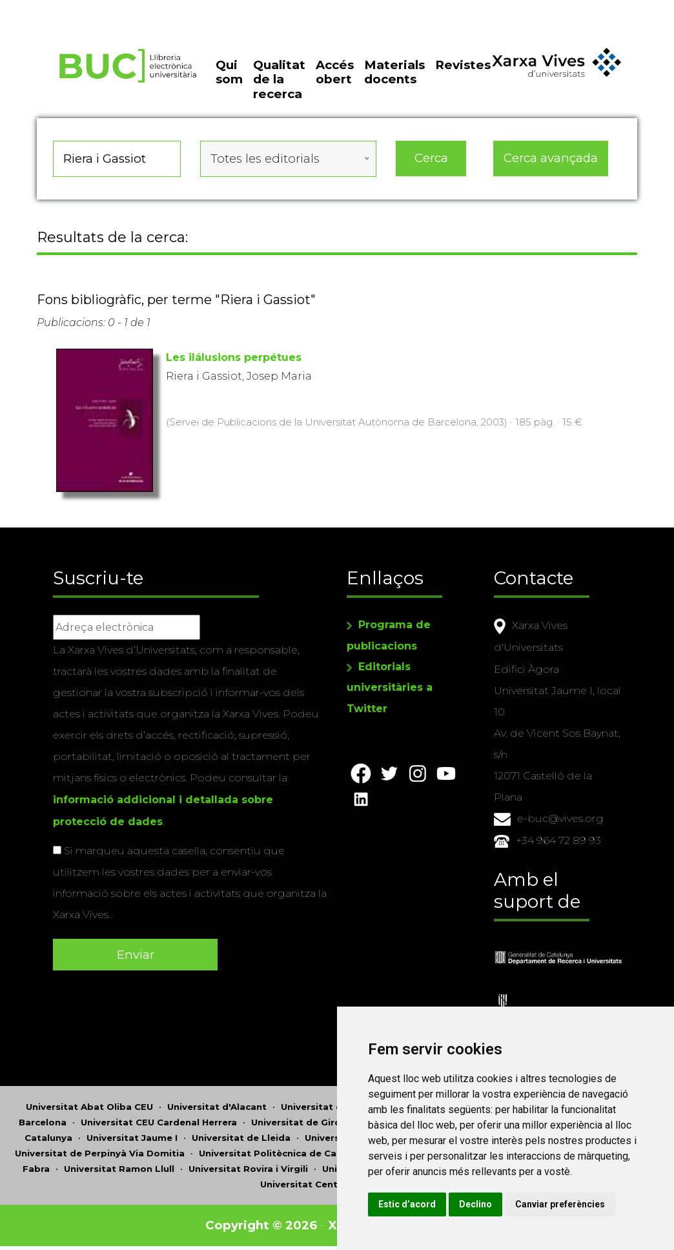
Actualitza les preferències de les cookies (117, 9)
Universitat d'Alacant (217, 1104)
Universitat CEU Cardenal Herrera (159, 1119)
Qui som (229, 72)
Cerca (431, 157)
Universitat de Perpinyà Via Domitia (100, 1150)
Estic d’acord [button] (407, 1204)
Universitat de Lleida (241, 1135)
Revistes (463, 64)
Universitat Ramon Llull (119, 1166)
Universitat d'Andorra (331, 1104)
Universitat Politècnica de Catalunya (285, 1150)
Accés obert (335, 72)
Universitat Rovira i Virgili (248, 1166)
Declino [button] (475, 1204)
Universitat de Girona (301, 1119)
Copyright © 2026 (261, 1222)
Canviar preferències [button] (560, 1204)
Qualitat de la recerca (279, 79)
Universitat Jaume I (132, 1135)
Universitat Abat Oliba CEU (89, 1104)
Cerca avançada (551, 157)
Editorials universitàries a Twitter (390, 686)
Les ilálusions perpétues (233, 357)
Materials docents (394, 72)
